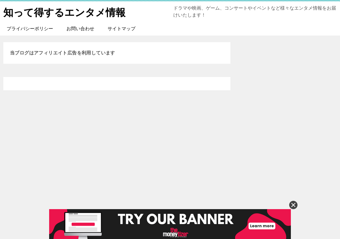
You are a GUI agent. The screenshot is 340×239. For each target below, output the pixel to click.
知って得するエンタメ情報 (64, 11)
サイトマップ (121, 28)
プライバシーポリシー (30, 28)
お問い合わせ (80, 28)
